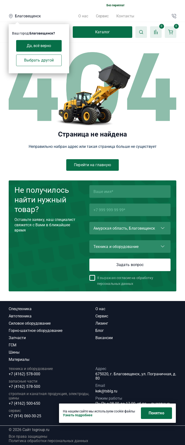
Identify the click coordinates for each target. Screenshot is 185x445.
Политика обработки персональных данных (48, 441)
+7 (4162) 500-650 (24, 403)
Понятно (156, 413)
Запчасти (17, 337)
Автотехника (20, 316)
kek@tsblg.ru (106, 391)
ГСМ (12, 345)
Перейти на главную (92, 165)
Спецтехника (20, 309)
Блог (99, 330)
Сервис (102, 16)
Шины (14, 352)
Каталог (102, 32)
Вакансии (104, 337)
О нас (83, 16)
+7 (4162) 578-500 (24, 386)
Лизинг (101, 323)
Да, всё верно (39, 45)
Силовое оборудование (30, 323)
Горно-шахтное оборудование (35, 330)
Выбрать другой (39, 60)
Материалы (19, 359)
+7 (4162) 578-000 (24, 374)
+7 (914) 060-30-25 (25, 416)
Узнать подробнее (77, 415)
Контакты (125, 16)
